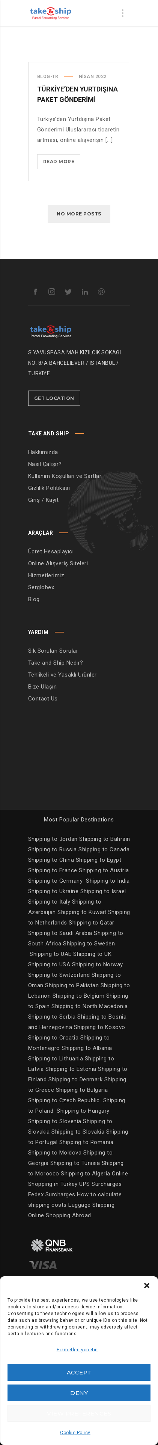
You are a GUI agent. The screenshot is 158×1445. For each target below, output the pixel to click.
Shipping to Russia (52, 849)
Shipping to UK (92, 954)
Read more (62, 163)
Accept (79, 1372)
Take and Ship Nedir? (55, 662)
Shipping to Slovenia (55, 1121)
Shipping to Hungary (83, 1110)
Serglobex (41, 587)
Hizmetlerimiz (46, 575)
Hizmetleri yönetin (77, 1349)
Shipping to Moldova (55, 1152)
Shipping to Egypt (99, 860)
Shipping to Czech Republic (65, 1100)
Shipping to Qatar (91, 922)
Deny (79, 1392)
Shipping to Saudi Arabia (60, 933)
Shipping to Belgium (79, 995)
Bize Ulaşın (42, 686)
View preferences (79, 1413)
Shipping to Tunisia (75, 1163)
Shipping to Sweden (89, 943)
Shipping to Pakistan (73, 985)
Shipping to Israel (103, 891)
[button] (146, 1285)
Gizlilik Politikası (49, 488)
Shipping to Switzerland (60, 975)
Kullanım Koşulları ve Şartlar (65, 476)
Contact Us (43, 698)
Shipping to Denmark (75, 1079)
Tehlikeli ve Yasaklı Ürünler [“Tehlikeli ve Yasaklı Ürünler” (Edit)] (62, 674)
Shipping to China (51, 860)
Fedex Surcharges (52, 1194)
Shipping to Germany (55, 880)
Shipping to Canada (103, 849)
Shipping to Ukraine (53, 891)
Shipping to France (52, 870)
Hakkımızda (43, 452)
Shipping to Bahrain (104, 839)
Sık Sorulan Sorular (53, 650)
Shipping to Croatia (54, 1037)
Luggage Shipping (91, 1205)
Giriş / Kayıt (43, 500)
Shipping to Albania (87, 1048)
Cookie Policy (75, 1432)
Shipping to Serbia (52, 1016)
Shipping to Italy (49, 901)
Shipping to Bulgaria (82, 1090)
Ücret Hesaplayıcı (51, 551)
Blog (34, 599)
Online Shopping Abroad (59, 1215)
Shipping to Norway (97, 964)
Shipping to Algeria (85, 1173)
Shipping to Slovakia (78, 1131)
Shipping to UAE (51, 954)
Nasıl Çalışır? (45, 464)
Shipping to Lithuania (56, 1058)
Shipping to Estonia (71, 1069)
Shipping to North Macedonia (89, 1006)
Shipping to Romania (86, 1142)
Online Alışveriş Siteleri (58, 563)
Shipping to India (108, 880)
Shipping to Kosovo (99, 1027)
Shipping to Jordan (53, 839)
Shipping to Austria (104, 870)
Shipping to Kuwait (81, 912)
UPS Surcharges (100, 1184)
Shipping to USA (50, 964)
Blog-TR (48, 76)
